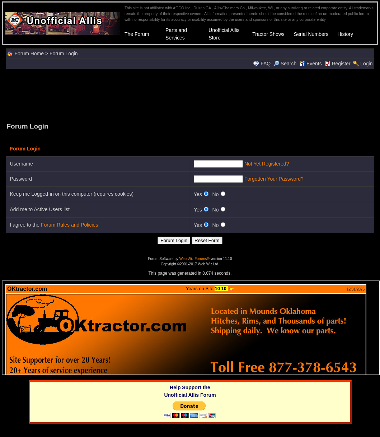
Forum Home (29, 53)
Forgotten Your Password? (274, 179)
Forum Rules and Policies (69, 225)
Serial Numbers (311, 34)
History (345, 34)
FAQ (266, 63)
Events (310, 63)
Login (366, 63)
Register (341, 63)
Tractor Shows (268, 34)
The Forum (137, 34)
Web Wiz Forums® (194, 259)
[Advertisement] (190, 95)
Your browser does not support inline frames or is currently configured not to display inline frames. (191, 327)
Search (284, 63)
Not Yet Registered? (266, 164)
